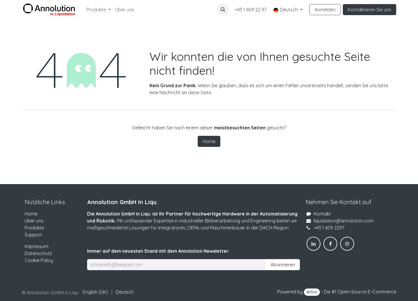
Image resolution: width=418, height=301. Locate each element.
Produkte (34, 228)
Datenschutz (38, 253)
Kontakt (322, 214)
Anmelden (325, 10)
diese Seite (199, 92)
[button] (223, 9)
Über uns (34, 221)
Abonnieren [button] (283, 265)
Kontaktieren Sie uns (369, 10)
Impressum (36, 246)
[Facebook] (330, 244)
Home (209, 141)
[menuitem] (98, 9)
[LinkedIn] (313, 244)
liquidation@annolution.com (344, 221)
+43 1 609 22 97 (250, 10)
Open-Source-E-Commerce (367, 292)
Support (33, 235)
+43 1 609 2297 (329, 228)
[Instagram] (347, 244)
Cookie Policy (39, 260)
